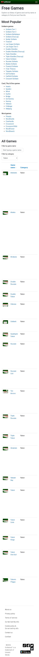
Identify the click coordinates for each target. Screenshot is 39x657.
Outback (13, 321)
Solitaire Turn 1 (11, 29)
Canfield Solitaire (12, 76)
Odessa (13, 304)
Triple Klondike (11, 54)
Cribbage (9, 106)
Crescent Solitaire (12, 79)
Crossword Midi (11, 126)
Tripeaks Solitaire (12, 71)
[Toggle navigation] (36, 2)
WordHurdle (10, 119)
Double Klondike (11, 49)
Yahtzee (8, 104)
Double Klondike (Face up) (15, 52)
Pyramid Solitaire (12, 66)
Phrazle (8, 116)
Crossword (10, 124)
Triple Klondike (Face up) (14, 56)
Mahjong (9, 109)
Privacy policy (10, 614)
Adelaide (14, 173)
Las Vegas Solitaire (13, 44)
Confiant (8, 637)
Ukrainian (14, 448)
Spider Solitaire (11, 39)
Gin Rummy (10, 99)
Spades (8, 89)
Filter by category (8, 154)
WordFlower (10, 129)
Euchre (8, 94)
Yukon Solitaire (11, 59)
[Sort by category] (24, 167)
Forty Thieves (10, 69)
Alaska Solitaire (11, 64)
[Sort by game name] (14, 166)
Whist (8, 91)
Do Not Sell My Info (12, 622)
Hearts (8, 86)
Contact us (8, 633)
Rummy (8, 101)
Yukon (13, 490)
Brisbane (14, 257)
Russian (13, 344)
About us (8, 610)
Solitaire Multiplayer (13, 34)
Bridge (8, 96)
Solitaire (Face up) (12, 37)
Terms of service (11, 618)
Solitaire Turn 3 (11, 32)
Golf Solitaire (10, 74)
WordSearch (10, 131)
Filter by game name (9, 146)
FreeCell (9, 42)
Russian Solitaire (12, 61)
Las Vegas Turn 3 (12, 47)
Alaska (13, 212)
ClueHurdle (10, 121)
